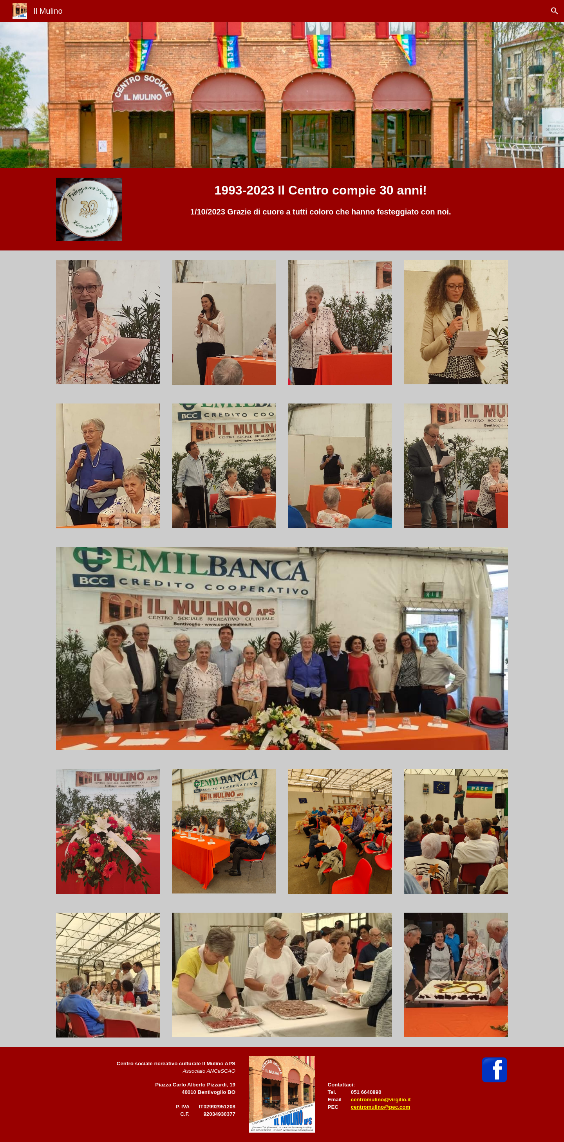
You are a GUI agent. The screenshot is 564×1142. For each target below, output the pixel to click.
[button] (554, 11)
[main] (320, 199)
